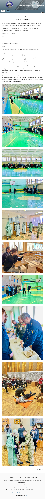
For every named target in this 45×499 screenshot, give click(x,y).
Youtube (28, 488)
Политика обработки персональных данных (22, 492)
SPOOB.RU (27, 495)
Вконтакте (22, 488)
